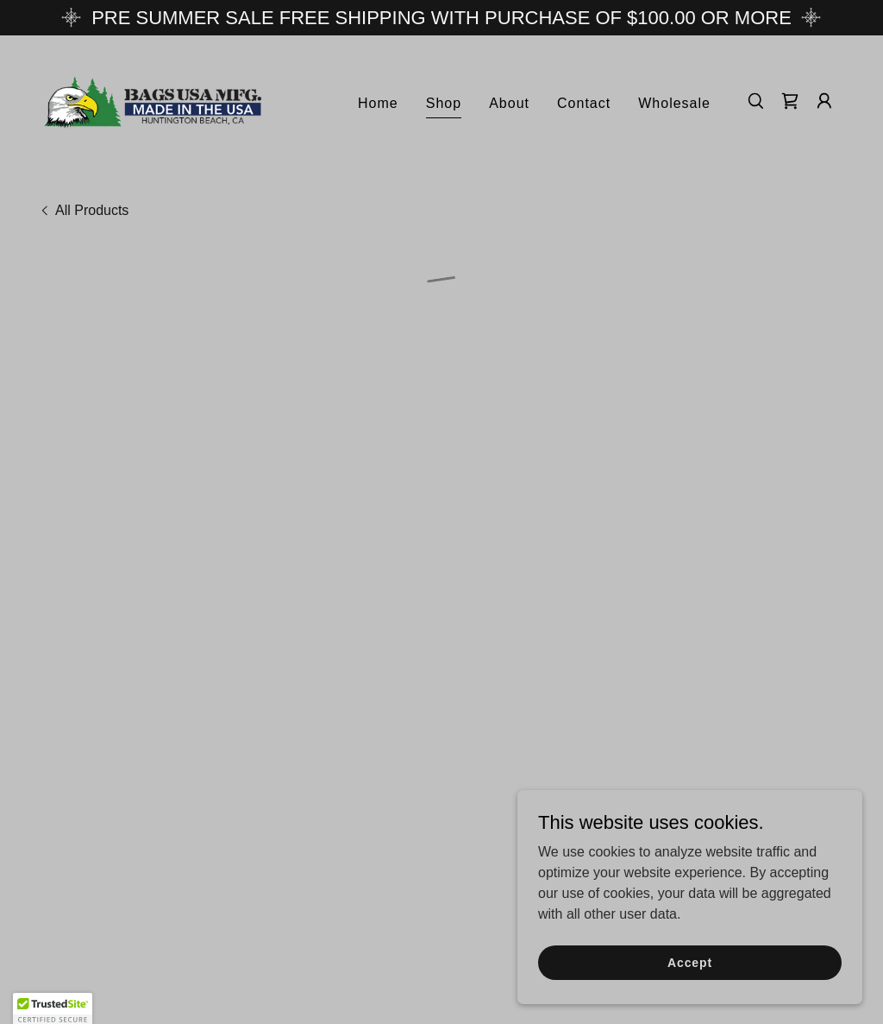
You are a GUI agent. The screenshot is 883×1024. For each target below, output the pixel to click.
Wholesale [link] (674, 100)
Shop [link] (443, 100)
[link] (153, 98)
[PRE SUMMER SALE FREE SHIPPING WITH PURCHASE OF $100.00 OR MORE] (441, 17)
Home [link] (378, 100)
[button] (790, 99)
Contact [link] (584, 100)
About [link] (509, 100)
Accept (689, 962)
